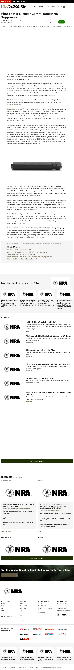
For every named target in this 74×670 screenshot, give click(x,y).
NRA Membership (61, 603)
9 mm (60, 244)
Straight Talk (6, 508)
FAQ (2, 608)
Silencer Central (16, 109)
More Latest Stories (37, 461)
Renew (18, 1)
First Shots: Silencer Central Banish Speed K (22, 259)
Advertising (4, 603)
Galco (52, 510)
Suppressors (46, 244)
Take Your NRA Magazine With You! (8, 658)
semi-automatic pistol (25, 508)
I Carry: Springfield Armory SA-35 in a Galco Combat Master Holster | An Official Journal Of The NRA (54, 506)
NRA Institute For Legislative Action (45, 609)
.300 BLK (57, 244)
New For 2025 (44, 7)
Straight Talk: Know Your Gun (39, 378)
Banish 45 (13, 186)
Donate (23, 1)
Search (3, 613)
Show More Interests (37, 558)
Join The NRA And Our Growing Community (27, 658)
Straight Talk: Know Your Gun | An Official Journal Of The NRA (18, 505)
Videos (3, 22)
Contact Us (4, 606)
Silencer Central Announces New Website (21, 254)
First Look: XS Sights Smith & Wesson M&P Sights (48, 336)
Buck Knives (58, 510)
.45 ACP (52, 244)
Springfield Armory (45, 510)
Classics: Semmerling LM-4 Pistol (41, 350)
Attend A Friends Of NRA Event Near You (64, 658)
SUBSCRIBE (10, 575)
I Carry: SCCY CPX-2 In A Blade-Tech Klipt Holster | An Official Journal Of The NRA (54, 525)
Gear (6, 22)
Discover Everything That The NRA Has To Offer (45, 659)
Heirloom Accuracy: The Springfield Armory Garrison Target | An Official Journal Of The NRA (9, 303)
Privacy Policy (4, 667)
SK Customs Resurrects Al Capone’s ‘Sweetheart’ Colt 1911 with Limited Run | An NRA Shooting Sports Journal (64, 304)
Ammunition (23, 608)
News (34, 7)
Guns (53, 7)
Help (2, 611)
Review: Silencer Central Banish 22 (19, 250)
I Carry (40, 481)
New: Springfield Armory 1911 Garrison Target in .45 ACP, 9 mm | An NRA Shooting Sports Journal (28, 302)
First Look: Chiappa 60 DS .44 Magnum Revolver (48, 364)
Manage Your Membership (64, 611)
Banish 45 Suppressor (27, 244)
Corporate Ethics (22, 667)
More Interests (17, 477)
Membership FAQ (61, 608)
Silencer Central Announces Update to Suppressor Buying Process (29, 257)
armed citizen (14, 508)
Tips (30, 331)
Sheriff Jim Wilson (34, 382)
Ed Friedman (17, 244)
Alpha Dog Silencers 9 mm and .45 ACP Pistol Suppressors (27, 252)
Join (14, 1)
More (11, 318)
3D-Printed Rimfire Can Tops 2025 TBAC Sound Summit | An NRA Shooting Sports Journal (46, 302)
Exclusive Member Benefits (64, 606)
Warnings (31, 667)
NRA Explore (41, 612)
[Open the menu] (63, 6)
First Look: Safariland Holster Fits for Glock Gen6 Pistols (48, 393)
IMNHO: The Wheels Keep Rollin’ (41, 321)
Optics (31, 342)
